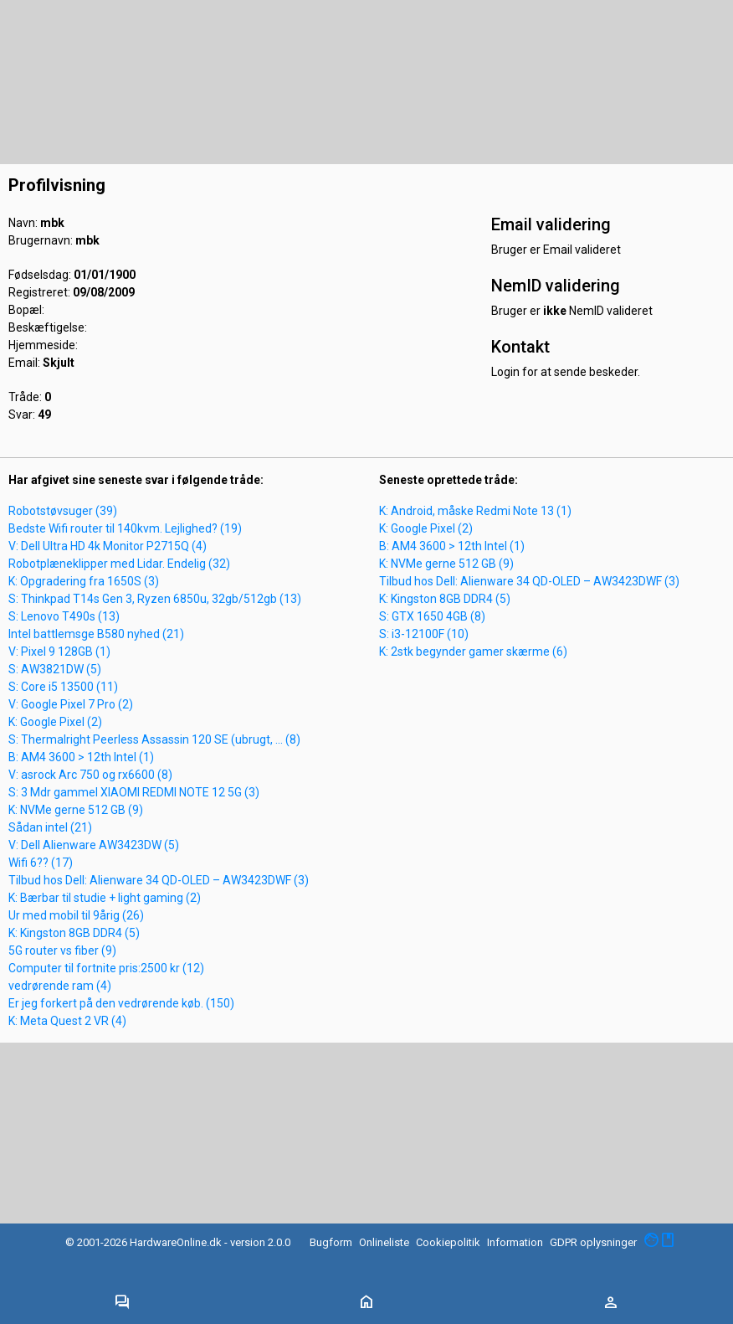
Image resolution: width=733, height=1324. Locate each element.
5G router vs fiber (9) (62, 950)
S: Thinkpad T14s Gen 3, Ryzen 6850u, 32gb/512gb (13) (154, 598)
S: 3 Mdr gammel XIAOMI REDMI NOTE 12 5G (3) (133, 792)
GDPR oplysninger (593, 1242)
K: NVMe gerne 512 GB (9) (75, 810)
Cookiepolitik (448, 1242)
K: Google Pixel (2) (55, 722)
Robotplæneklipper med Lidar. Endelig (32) (119, 563)
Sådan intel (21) (50, 827)
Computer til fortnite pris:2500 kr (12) (106, 968)
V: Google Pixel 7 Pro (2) (70, 704)
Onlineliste (384, 1242)
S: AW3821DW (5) (54, 669)
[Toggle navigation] (122, 1303)
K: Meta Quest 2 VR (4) (67, 1021)
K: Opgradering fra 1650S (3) (83, 581)
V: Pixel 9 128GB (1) (59, 651)
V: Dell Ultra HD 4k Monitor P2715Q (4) (107, 546)
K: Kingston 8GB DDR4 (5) (74, 933)
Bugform (331, 1242)
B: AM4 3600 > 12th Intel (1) (81, 757)
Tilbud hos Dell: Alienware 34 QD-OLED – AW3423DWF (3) (158, 880)
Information (515, 1242)
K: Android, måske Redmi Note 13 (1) (475, 511)
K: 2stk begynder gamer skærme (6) (473, 651)
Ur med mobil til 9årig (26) (76, 915)
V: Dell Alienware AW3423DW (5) (93, 845)
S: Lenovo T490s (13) (64, 616)
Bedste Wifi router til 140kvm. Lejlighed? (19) (125, 528)
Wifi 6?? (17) (40, 862)
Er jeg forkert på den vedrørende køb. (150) (121, 1003)
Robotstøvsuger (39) (62, 511)
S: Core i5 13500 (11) (63, 686)
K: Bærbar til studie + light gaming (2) (104, 897)
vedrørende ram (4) (59, 985)
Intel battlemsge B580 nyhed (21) (96, 634)
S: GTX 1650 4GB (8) (432, 616)
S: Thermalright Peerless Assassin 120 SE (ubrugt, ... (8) (154, 739)
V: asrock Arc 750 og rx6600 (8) (90, 774)
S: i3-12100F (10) (424, 634)
